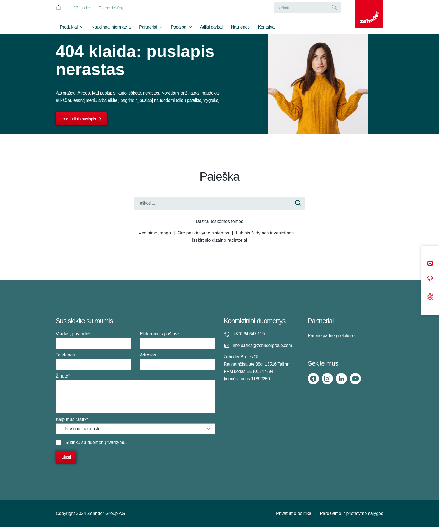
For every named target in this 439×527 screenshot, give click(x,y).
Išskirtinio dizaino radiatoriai (219, 240)
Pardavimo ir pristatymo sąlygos (351, 513)
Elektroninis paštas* (177, 340)
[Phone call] (430, 279)
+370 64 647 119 (249, 334)
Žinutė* (135, 393)
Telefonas (93, 361)
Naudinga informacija (111, 27)
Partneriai (148, 27)
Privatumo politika (293, 513)
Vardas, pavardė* (93, 340)
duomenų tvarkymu (106, 442)
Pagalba (178, 27)
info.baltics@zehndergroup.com (262, 345)
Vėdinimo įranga (155, 233)
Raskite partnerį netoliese (331, 335)
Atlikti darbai (211, 27)
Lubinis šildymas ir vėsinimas (265, 233)
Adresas (177, 361)
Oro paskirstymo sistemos (203, 233)
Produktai (69, 27)
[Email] (430, 264)
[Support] (430, 295)
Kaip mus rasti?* (135, 425)
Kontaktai (266, 27)
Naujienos (240, 27)
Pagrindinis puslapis (78, 118)
